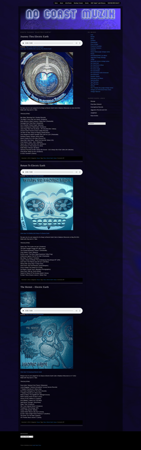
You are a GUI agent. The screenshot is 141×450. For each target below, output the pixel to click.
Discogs (93, 101)
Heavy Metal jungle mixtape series (100, 52)
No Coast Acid (95, 63)
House (38, 158)
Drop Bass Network (96, 104)
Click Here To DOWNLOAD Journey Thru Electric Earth (35, 49)
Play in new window (31, 47)
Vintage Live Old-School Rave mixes (101, 89)
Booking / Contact (78, 3)
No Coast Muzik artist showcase (100, 72)
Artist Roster (68, 3)
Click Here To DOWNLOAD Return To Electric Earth (34, 233)
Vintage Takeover (95, 91)
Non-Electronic (95, 74)
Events (87, 3)
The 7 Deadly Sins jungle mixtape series (102, 88)
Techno (93, 86)
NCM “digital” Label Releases (98, 3)
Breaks (93, 36)
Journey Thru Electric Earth (34, 36)
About (61, 3)
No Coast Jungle (95, 69)
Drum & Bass (94, 44)
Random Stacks (95, 76)
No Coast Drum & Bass (97, 65)
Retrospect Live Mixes (97, 78)
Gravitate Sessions (96, 48)
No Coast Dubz (95, 67)
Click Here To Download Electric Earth (31, 372)
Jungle (92, 59)
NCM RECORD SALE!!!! (114, 3)
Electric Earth (50, 158)
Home (56, 3)
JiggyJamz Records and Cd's (99, 110)
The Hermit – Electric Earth (34, 287)
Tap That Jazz (94, 82)
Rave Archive (94, 115)
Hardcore (93, 50)
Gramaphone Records (97, 107)
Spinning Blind (95, 80)
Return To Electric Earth (32, 165)
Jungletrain (94, 113)
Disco (44, 158)
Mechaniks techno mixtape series (100, 61)
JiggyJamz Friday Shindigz (98, 57)
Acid (92, 35)
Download (40, 47)
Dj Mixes (93, 40)
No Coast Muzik (95, 71)
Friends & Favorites (96, 46)
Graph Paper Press (36, 445)
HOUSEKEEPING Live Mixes (99, 55)
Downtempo (94, 42)
